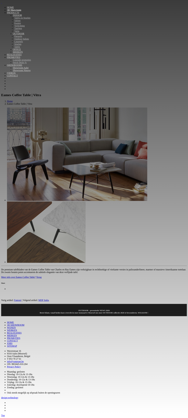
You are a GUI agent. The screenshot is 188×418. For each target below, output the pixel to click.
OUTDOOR (18, 33)
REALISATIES (14, 54)
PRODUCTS (13, 12)
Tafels (17, 47)
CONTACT (12, 75)
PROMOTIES (13, 57)
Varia (16, 31)
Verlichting (19, 26)
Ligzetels (18, 41)
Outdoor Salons (21, 39)
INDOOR (17, 15)
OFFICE (17, 49)
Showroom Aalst (20, 68)
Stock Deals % (20, 62)
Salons (17, 20)
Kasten (17, 23)
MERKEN (18, 52)
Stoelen (17, 44)
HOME (10, 7)
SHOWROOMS (14, 65)
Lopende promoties (22, 60)
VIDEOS (11, 73)
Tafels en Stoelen (22, 18)
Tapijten (18, 28)
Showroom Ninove (22, 70)
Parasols (18, 36)
